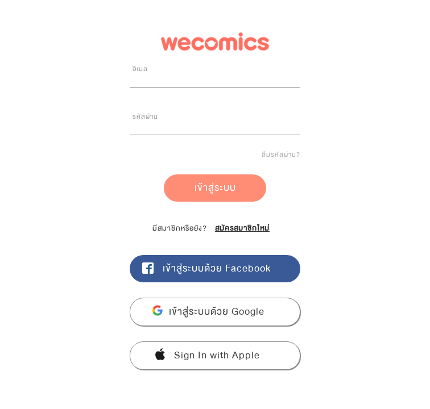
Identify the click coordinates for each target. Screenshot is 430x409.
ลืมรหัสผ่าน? (281, 154)
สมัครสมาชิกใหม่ (242, 228)
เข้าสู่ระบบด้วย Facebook (217, 268)
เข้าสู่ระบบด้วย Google (216, 311)
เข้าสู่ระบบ (215, 188)
